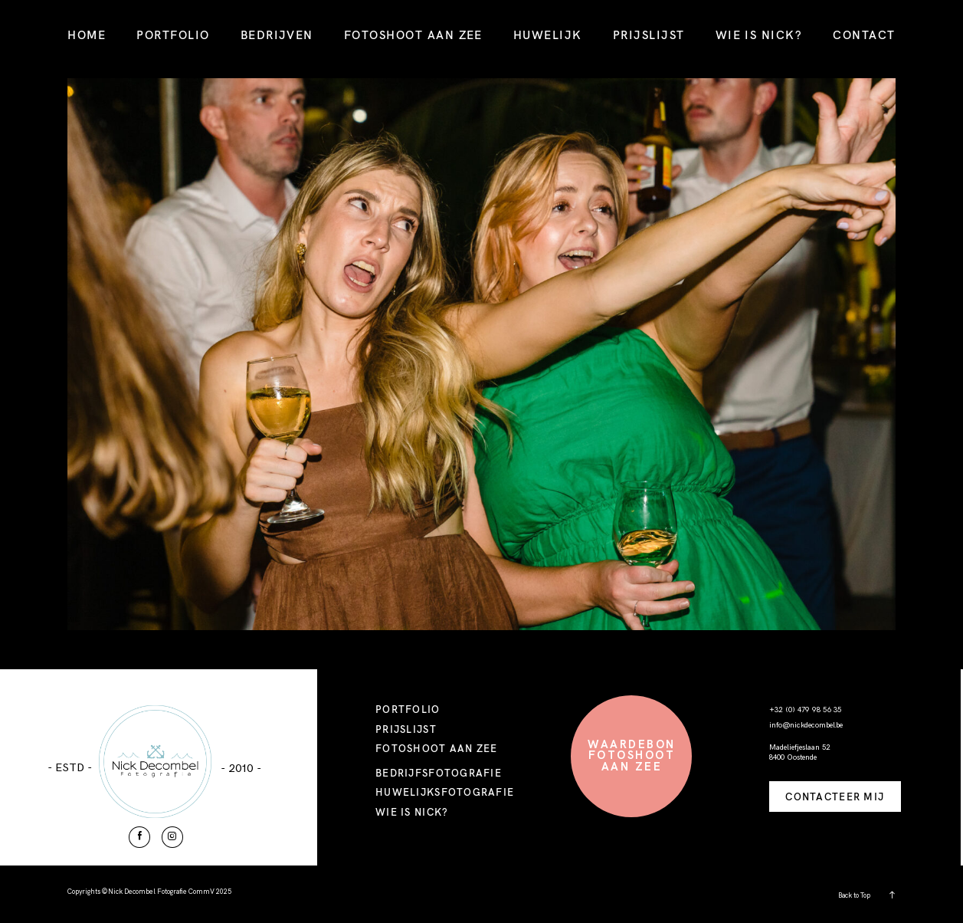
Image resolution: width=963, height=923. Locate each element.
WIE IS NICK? (759, 35)
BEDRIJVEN (277, 35)
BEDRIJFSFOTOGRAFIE (438, 773)
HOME (86, 35)
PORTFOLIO (172, 35)
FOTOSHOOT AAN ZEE (413, 35)
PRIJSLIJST (649, 35)
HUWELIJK (547, 35)
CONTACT (864, 35)
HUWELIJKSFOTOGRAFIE (444, 792)
